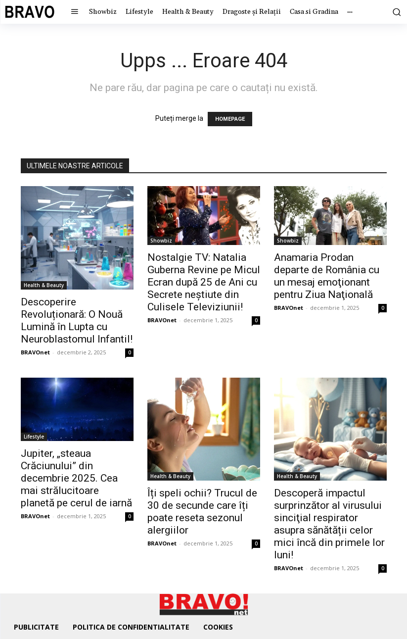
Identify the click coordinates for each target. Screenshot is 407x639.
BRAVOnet (35, 352)
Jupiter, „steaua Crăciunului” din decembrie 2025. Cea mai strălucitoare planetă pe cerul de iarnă (76, 478)
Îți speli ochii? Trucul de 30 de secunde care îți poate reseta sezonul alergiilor (202, 511)
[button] (395, 12)
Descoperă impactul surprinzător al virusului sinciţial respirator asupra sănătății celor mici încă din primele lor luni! (329, 524)
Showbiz (161, 240)
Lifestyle (34, 436)
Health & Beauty (44, 285)
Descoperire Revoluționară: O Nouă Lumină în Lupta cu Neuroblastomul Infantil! (77, 320)
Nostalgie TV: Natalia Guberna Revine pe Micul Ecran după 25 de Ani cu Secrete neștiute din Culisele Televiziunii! (203, 282)
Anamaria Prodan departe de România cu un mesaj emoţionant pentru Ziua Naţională (326, 275)
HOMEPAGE (230, 119)
